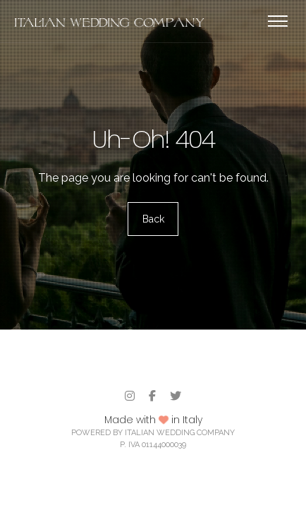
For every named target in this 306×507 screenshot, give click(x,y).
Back (153, 219)
